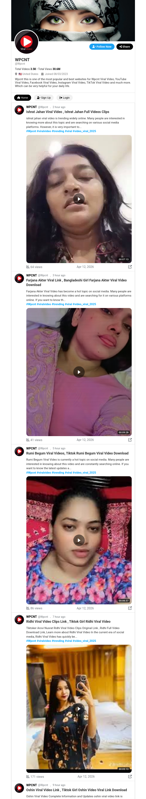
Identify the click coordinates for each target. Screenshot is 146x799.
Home (22, 97)
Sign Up (44, 97)
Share (124, 46)
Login (64, 97)
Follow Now (101, 46)
